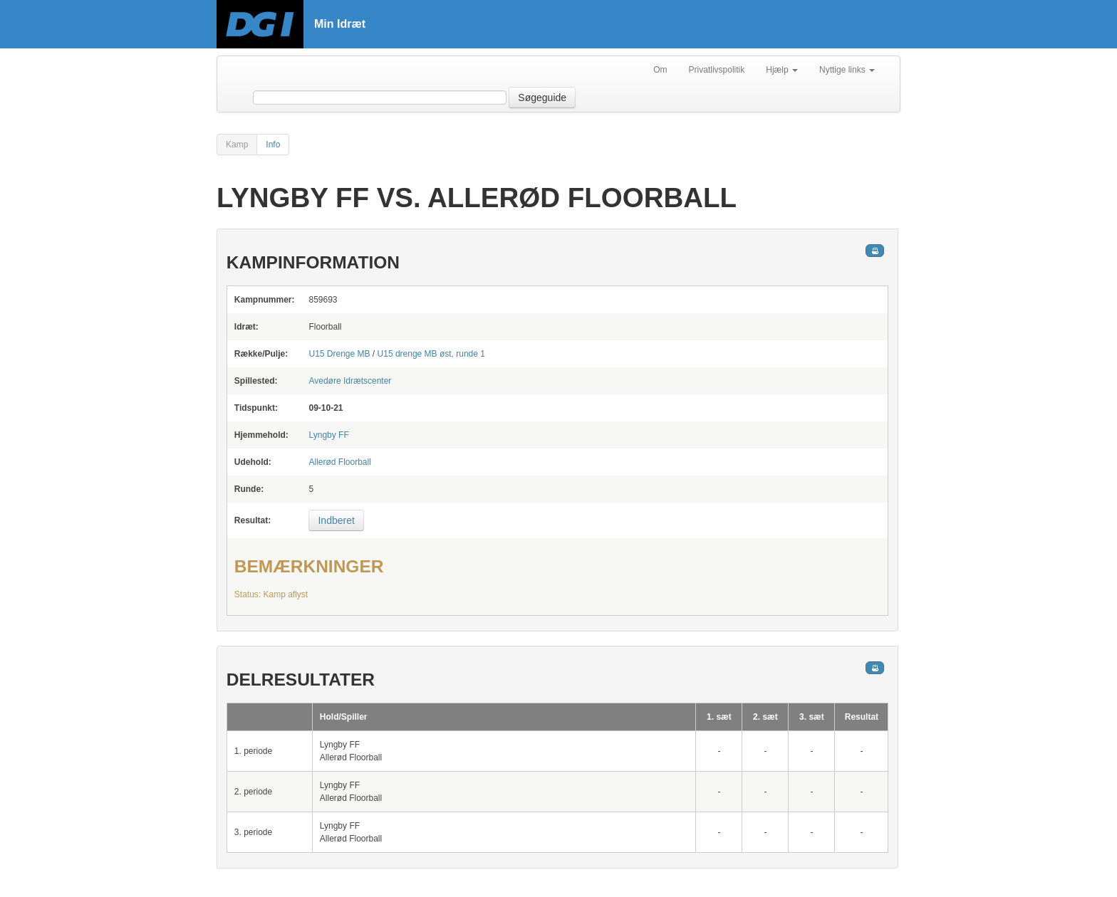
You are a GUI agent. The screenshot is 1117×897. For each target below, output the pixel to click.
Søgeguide (542, 97)
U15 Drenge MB (339, 354)
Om (660, 70)
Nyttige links (847, 70)
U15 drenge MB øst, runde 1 (431, 354)
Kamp (237, 145)
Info (273, 145)
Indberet (336, 520)
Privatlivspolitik (717, 70)
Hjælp (782, 70)
